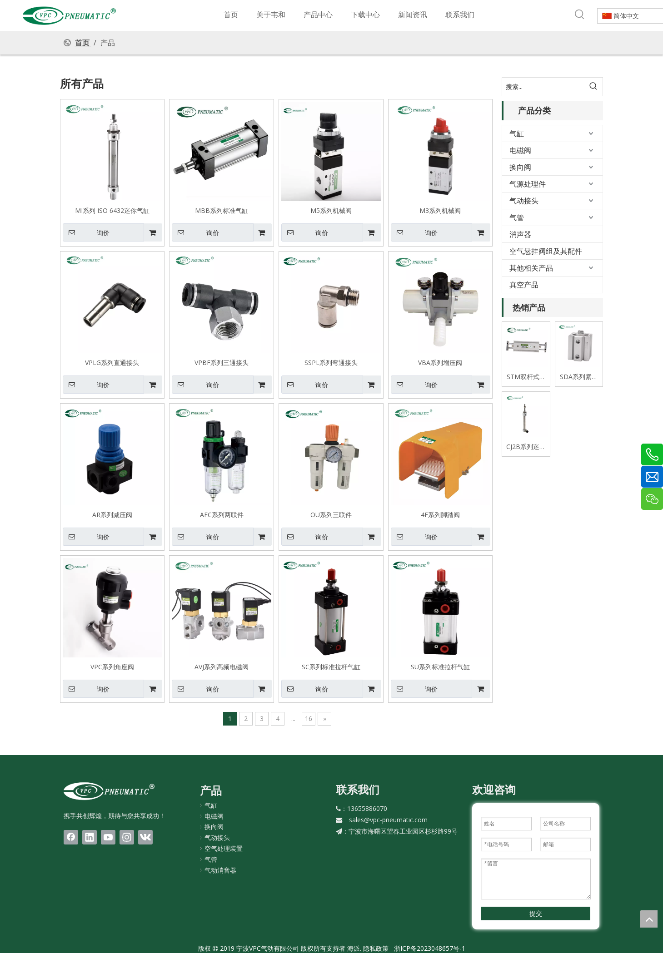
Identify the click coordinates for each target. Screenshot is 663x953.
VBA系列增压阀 (440, 362)
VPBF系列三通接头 (221, 362)
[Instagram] (127, 837)
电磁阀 (520, 150)
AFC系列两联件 (222, 514)
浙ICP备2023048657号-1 (429, 948)
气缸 (516, 133)
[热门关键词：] (580, 14)
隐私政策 (376, 948)
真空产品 (523, 285)
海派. (353, 948)
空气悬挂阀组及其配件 (545, 251)
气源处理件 (527, 184)
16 (308, 718)
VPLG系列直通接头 (112, 362)
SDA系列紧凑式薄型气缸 (579, 377)
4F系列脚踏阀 (440, 514)
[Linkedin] (89, 837)
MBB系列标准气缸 (221, 210)
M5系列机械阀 (331, 210)
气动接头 (523, 201)
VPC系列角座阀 (112, 666)
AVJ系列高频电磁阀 (221, 666)
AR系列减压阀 (112, 514)
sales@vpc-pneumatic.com (388, 819)
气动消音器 (220, 870)
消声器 (520, 234)
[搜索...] (543, 87)
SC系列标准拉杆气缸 (331, 666)
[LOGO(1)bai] (109, 791)
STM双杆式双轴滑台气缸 (526, 377)
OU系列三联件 (331, 514)
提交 (535, 913)
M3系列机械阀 (440, 210)
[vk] (145, 837)
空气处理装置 (223, 848)
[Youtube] (108, 837)
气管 (516, 217)
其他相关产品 (531, 268)
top (649, 919)
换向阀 (520, 167)
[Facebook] (71, 837)
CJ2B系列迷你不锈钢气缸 (526, 447)
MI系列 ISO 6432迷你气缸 (112, 210)
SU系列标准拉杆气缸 (440, 666)
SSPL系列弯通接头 (331, 362)
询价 (86, 232)
